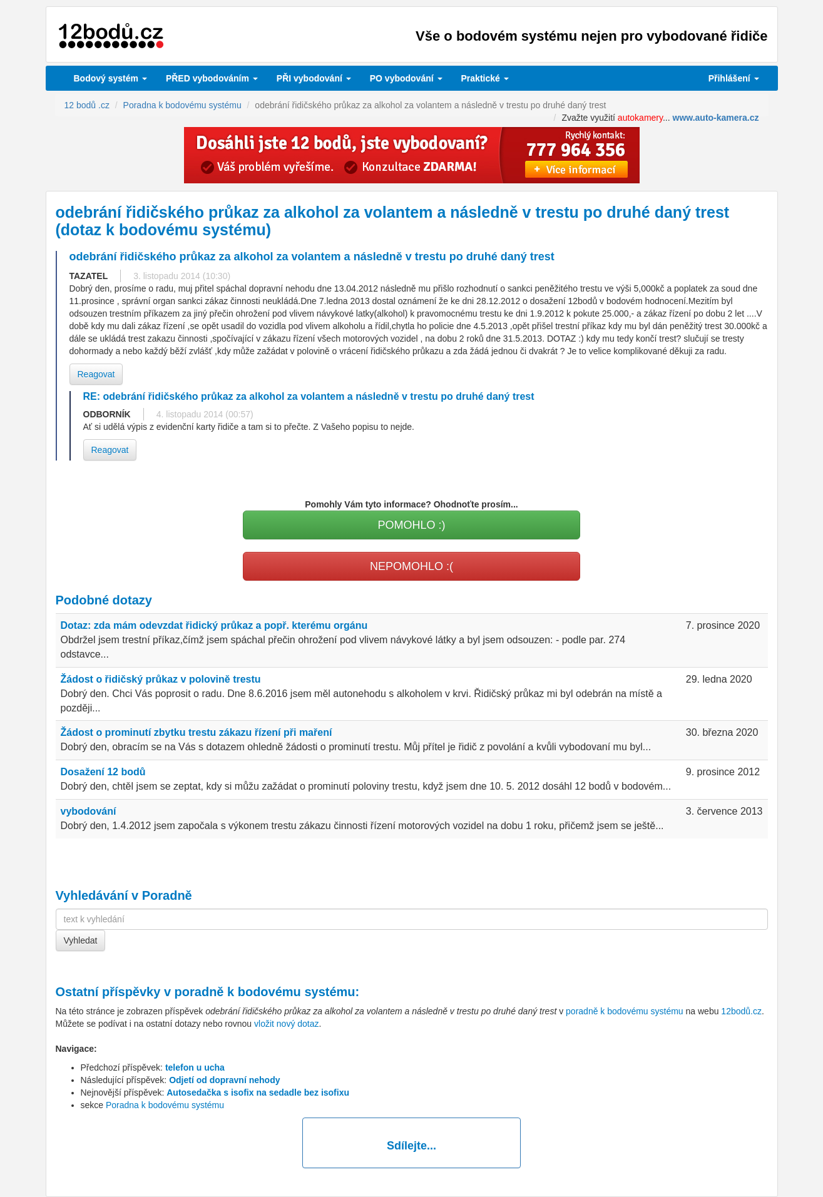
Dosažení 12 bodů (103, 772)
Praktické (485, 78)
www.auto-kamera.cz (716, 118)
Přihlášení (733, 78)
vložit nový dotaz (286, 1024)
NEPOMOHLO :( (411, 566)
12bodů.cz (741, 1011)
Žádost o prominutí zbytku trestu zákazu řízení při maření (196, 732)
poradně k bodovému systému (265, 992)
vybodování (314, 78)
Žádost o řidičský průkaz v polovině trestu (161, 679)
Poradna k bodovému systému (165, 1105)
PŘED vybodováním (212, 78)
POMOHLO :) (411, 525)
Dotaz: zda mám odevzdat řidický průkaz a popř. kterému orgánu (214, 625)
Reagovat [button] (96, 374)
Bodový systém (110, 78)
